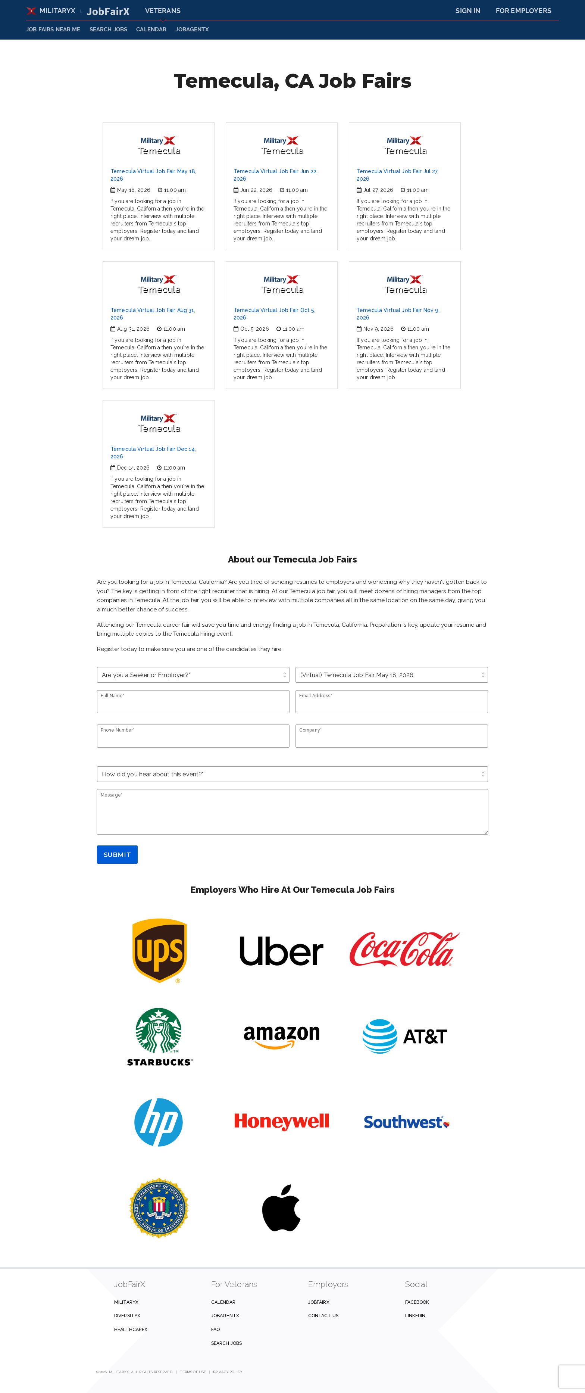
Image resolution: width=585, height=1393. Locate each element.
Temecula (158, 146)
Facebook (417, 1302)
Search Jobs (226, 1343)
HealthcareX (130, 1329)
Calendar (151, 29)
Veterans (163, 11)
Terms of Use (193, 1372)
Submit (117, 854)
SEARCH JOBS (109, 29)
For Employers (523, 11)
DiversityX (127, 1315)
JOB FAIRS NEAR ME (53, 29)
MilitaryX (51, 11)
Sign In (468, 11)
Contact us (323, 1315)
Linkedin (415, 1315)
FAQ (215, 1329)
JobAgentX (192, 29)
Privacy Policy (228, 1372)
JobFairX (318, 1302)
